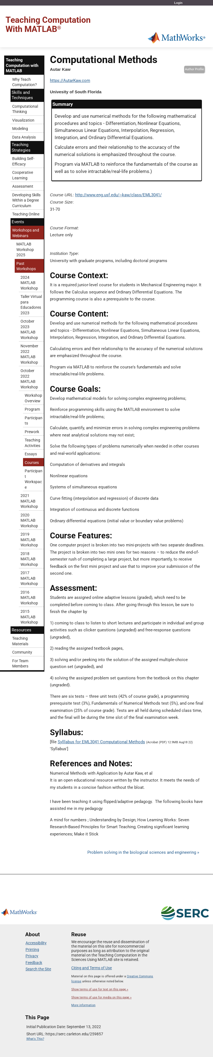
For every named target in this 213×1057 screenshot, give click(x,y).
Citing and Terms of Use (91, 968)
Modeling (20, 128)
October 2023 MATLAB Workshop (29, 329)
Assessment (22, 186)
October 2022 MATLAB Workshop (29, 378)
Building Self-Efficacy (23, 161)
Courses (32, 462)
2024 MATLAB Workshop (29, 282)
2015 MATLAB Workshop (29, 616)
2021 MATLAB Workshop (29, 501)
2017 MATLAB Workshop (29, 578)
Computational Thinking (25, 109)
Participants (33, 421)
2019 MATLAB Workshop (29, 539)
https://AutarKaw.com (70, 80)
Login (178, 2)
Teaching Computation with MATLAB (22, 65)
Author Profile (194, 69)
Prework (32, 432)
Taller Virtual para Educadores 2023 (31, 304)
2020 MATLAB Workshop (29, 520)
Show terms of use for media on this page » (101, 997)
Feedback (34, 962)
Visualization (23, 120)
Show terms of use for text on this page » (99, 989)
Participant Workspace (33, 479)
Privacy (32, 956)
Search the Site (38, 969)
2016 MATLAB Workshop (29, 597)
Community (22, 652)
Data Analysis (24, 137)
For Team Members (20, 664)
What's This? (35, 1039)
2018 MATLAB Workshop (29, 559)
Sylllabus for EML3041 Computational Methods (101, 741)
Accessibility (36, 943)
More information (83, 1005)
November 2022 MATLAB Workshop (29, 354)
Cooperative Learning (22, 175)
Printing (32, 949)
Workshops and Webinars (25, 233)
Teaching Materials (20, 641)
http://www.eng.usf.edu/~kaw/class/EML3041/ (118, 194)
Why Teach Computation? (24, 82)
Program (32, 409)
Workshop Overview (33, 398)
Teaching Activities (32, 443)
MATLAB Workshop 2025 (25, 249)
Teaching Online (25, 214)
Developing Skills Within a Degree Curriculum (26, 200)
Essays (31, 454)
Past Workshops (26, 266)
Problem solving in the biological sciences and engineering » (143, 852)
